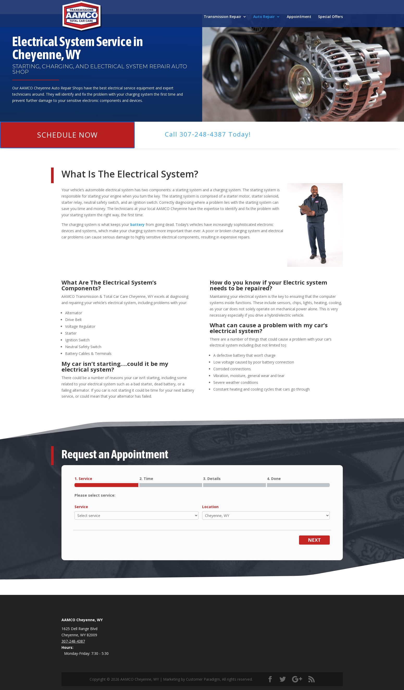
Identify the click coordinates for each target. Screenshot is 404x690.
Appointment (299, 17)
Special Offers (330, 17)
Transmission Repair (222, 17)
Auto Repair (264, 17)
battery (137, 224)
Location (210, 506)
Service (81, 506)
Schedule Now (67, 135)
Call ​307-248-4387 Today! (208, 134)
